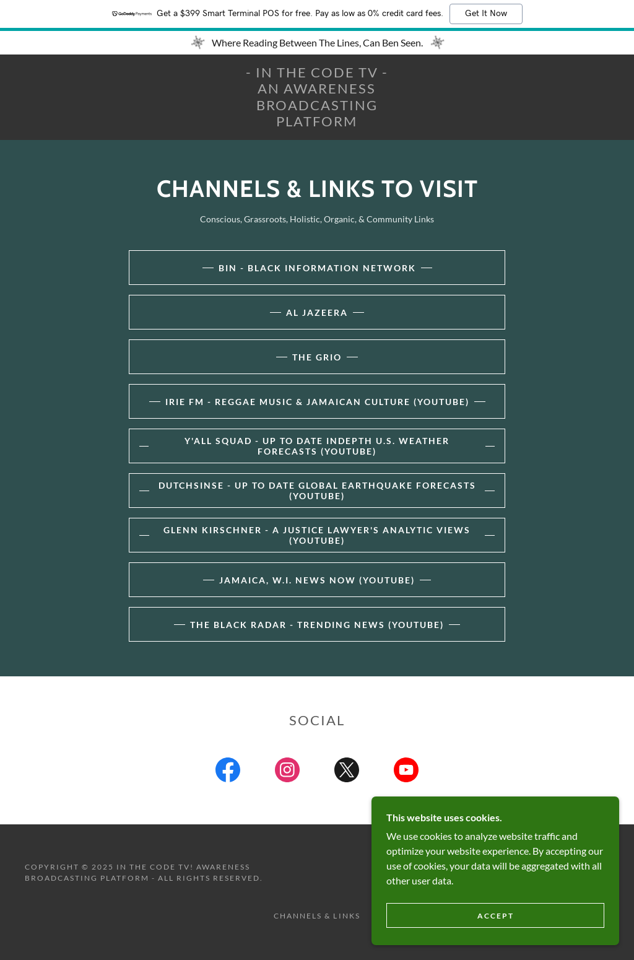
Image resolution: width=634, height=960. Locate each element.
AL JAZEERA (317, 312)
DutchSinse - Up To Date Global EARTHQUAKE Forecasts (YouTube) (317, 490)
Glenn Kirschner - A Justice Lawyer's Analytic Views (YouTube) (317, 535)
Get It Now (486, 13)
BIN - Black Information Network (317, 268)
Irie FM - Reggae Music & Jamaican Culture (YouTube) (317, 401)
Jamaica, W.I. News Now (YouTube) (317, 580)
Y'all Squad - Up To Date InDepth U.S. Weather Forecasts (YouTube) (317, 445)
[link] (317, 122)
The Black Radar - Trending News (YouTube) (317, 624)
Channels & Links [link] (317, 915)
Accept (495, 915)
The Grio (317, 357)
